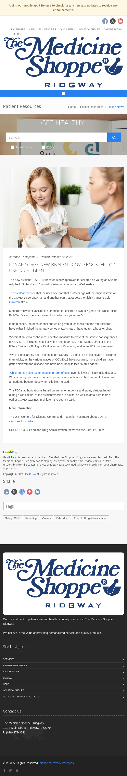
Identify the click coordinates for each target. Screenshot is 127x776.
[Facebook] (4, 770)
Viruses (46, 518)
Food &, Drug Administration (90, 518)
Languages (18, 29)
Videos (49, 147)
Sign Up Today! (113, 29)
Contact (8, 678)
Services (8, 659)
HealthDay (30, 474)
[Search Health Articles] (56, 137)
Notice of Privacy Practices (21, 696)
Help (32, 29)
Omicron (14, 302)
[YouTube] (17, 770)
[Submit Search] (114, 137)
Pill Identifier (47, 29)
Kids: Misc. (62, 518)
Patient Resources (91, 107)
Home (72, 107)
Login (17, 34)
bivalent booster (25, 293)
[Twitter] (10, 770)
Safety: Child (12, 518)
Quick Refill (67, 29)
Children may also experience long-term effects (39, 372)
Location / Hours (89, 29)
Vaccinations (11, 671)
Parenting (31, 518)
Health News (22, 147)
